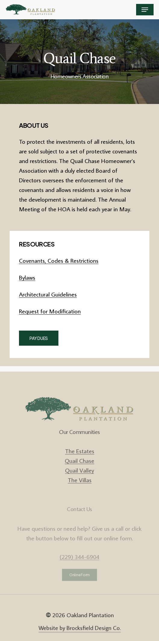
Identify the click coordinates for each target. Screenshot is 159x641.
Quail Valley (79, 477)
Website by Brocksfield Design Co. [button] (80, 632)
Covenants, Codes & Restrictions (58, 260)
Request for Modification (50, 311)
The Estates (79, 458)
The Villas (80, 487)
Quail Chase (79, 468)
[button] (145, 10)
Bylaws (27, 277)
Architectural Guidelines (48, 294)
